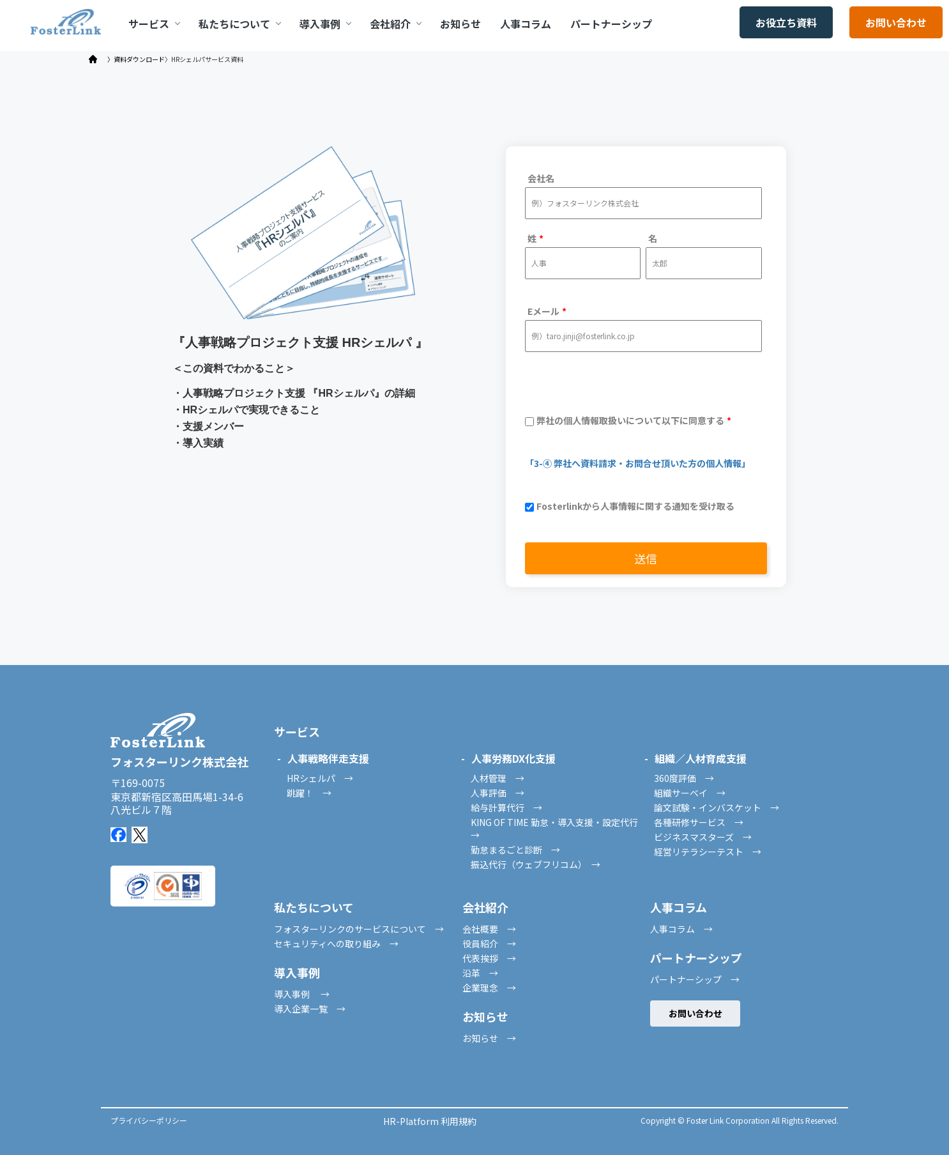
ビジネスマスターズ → (703, 836)
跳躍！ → (309, 792)
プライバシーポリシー (148, 1120)
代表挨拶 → (489, 958)
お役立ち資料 (786, 22)
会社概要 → (489, 928)
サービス (153, 23)
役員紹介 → (489, 943)
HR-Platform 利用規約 (429, 1121)
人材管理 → (497, 778)
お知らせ (460, 23)
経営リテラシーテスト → (707, 851)
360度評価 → (684, 778)
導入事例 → (302, 994)
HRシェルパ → (320, 778)
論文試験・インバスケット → (716, 807)
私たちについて (239, 23)
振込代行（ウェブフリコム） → (535, 864)
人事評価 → (497, 792)
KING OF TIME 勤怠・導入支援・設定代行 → (559, 828)
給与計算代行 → (506, 807)
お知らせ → (489, 1038)
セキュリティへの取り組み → (336, 943)
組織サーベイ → (689, 792)
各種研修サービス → (698, 822)
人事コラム (525, 23)
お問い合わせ (896, 22)
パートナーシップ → (695, 979)
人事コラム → (681, 928)
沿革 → (480, 973)
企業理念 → (489, 987)
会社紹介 (395, 23)
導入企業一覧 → (309, 1008)
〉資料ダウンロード (136, 59)
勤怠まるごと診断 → (515, 849)
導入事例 (325, 23)
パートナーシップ (611, 23)
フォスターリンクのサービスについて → (359, 928)
